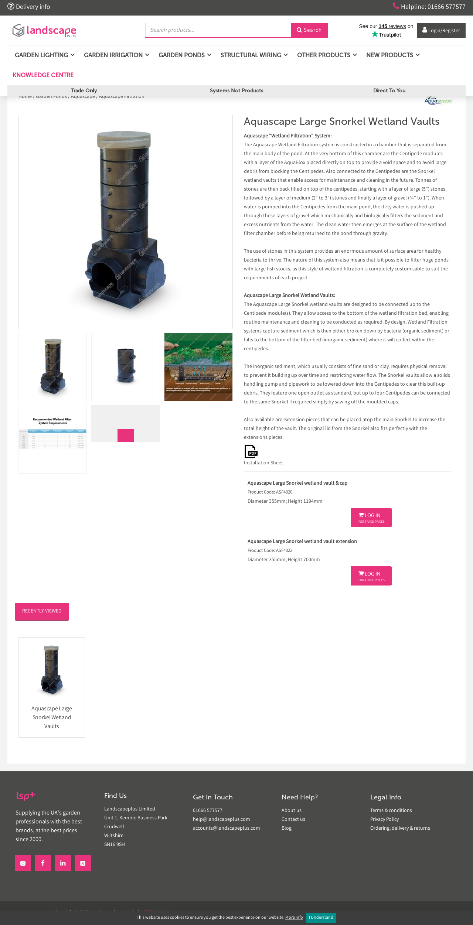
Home (25, 96)
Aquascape (83, 96)
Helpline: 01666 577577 (429, 6)
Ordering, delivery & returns (400, 828)
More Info (294, 918)
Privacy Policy (384, 819)
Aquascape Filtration (121, 96)
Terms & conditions (391, 811)
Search (309, 31)
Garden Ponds (51, 96)
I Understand (321, 918)
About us (292, 811)
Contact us (293, 819)
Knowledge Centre (42, 75)
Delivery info (28, 6)
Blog (287, 828)
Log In (371, 518)
